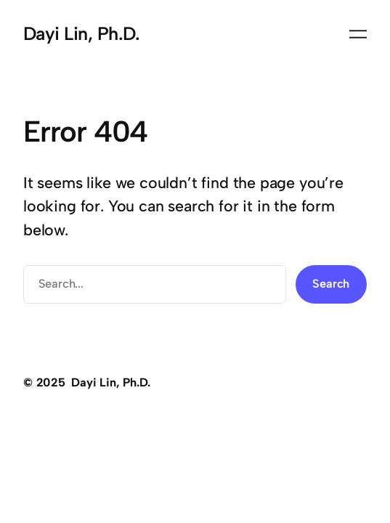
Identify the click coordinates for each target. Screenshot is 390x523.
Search (330, 284)
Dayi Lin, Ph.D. (81, 33)
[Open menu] (358, 34)
